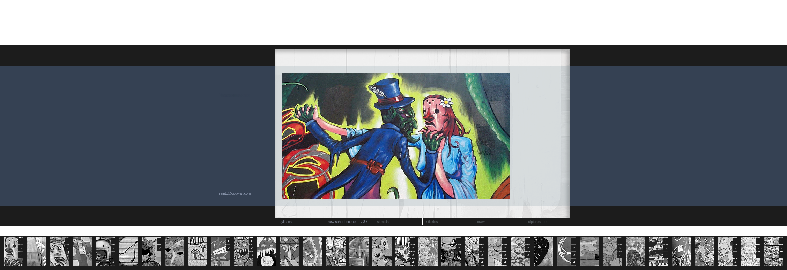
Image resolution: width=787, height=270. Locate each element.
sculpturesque (536, 222)
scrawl (480, 222)
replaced (227, 95)
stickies (432, 222)
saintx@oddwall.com (235, 193)
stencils (383, 222)
